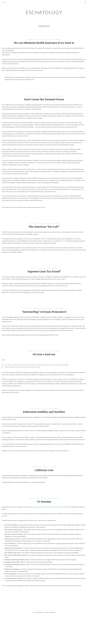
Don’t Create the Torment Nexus (44, 99)
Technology (46, 96)
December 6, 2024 (33, 39)
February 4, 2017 (34, 498)
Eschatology (44, 12)
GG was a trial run (44, 354)
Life (41, 39)
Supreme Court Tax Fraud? (44, 271)
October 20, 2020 (34, 408)
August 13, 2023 (30, 96)
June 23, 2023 (34, 268)
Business (36, 308)
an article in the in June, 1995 (49, 507)
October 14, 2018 (36, 466)
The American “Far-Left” (44, 226)
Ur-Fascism (44, 501)
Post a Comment (55, 39)
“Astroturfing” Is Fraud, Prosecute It (44, 311)
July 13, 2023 (33, 223)
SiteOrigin (52, 612)
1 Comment (54, 466)
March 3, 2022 (33, 351)
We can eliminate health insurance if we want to (44, 42)
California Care (44, 470)
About (4, 2)
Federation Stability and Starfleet (44, 411)
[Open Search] (85, 2)
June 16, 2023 (27, 308)
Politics (45, 39)
